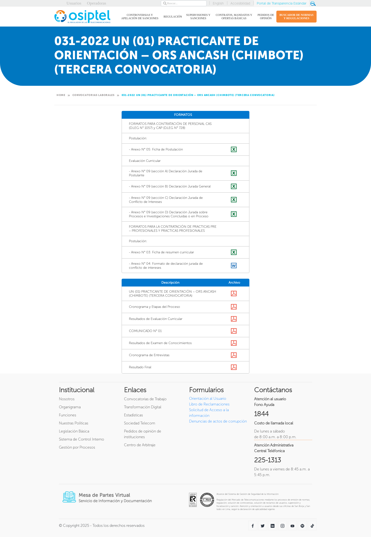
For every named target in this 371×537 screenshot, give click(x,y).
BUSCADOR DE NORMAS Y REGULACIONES (296, 16)
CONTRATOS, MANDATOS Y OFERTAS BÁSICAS (233, 16)
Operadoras (96, 3)
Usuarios (73, 3)
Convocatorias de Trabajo (145, 399)
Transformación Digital (142, 407)
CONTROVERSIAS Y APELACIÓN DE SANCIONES (138, 16)
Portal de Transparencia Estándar (281, 3)
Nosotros (67, 399)
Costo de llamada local (273, 423)
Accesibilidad (240, 3)
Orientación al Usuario (207, 398)
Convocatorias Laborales (93, 95)
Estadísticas (133, 415)
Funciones (67, 415)
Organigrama (70, 407)
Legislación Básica (74, 431)
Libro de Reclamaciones (209, 404)
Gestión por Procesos (77, 447)
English (218, 3)
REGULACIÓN (172, 17)
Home (61, 95)
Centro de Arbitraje (139, 445)
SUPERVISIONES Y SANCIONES (198, 16)
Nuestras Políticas (73, 423)
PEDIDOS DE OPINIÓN (265, 16)
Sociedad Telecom (139, 423)
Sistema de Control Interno (81, 439)
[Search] (184, 3)
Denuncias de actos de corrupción (218, 421)
